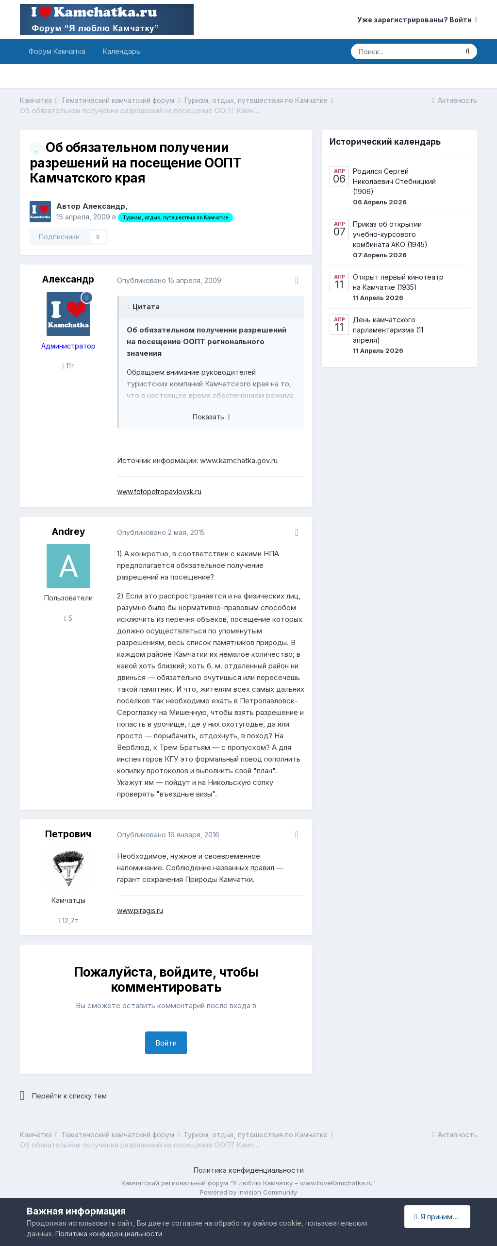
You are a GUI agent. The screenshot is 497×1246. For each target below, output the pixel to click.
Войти (166, 1042)
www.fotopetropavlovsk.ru (159, 491)
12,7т (68, 920)
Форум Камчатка (57, 51)
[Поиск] (404, 51)
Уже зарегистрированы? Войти (417, 20)
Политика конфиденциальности (248, 1170)
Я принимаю (438, 1216)
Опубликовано (169, 280)
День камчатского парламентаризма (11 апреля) (388, 330)
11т (68, 366)
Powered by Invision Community (248, 1192)
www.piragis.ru (140, 910)
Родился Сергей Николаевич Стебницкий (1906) (394, 181)
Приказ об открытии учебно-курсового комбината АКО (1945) (390, 234)
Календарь (121, 51)
